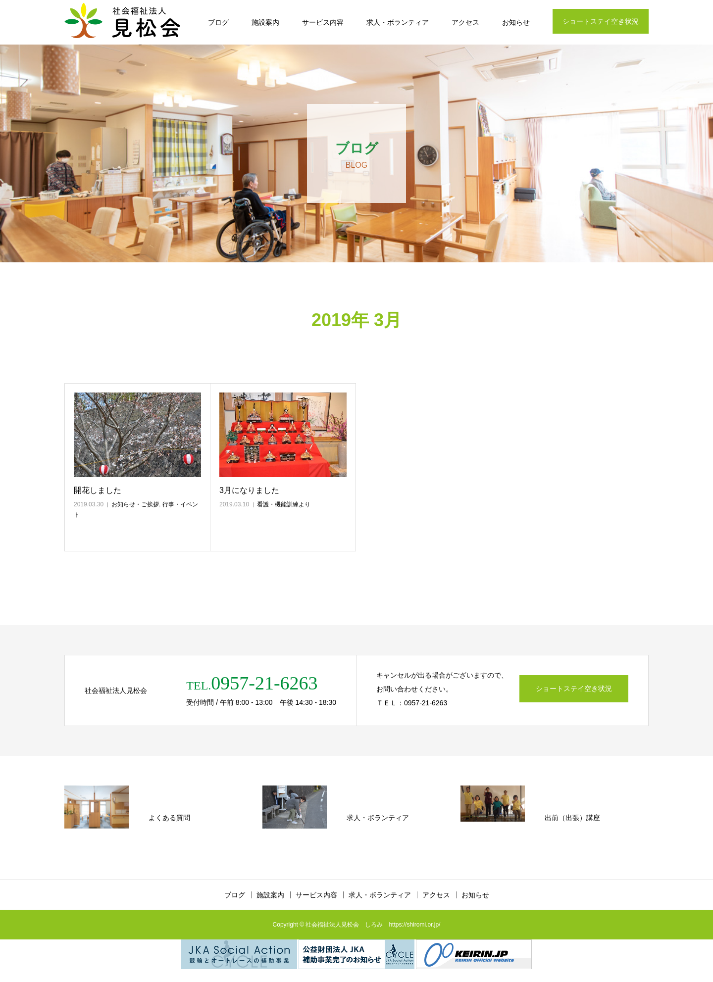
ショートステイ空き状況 (600, 21)
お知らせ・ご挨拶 (135, 504)
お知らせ (516, 22)
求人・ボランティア (397, 22)
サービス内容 (323, 22)
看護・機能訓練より (283, 504)
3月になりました (249, 490)
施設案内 (265, 22)
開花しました (97, 490)
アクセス (465, 22)
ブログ (218, 22)
